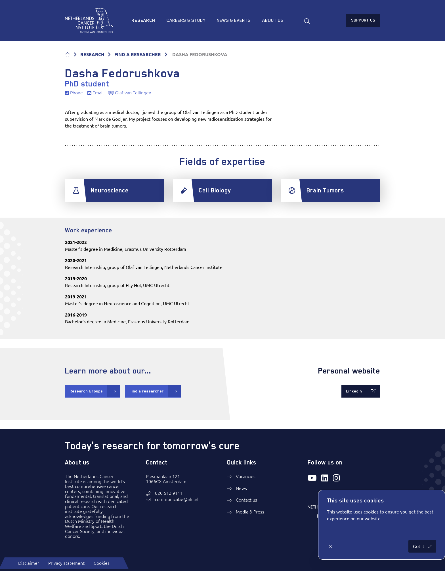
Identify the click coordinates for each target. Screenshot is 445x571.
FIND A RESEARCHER (137, 54)
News (241, 488)
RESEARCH (92, 54)
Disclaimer (28, 563)
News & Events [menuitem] (234, 20)
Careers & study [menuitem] (186, 20)
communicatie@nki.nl (176, 499)
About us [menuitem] (273, 20)
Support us (363, 20)
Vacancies (245, 476)
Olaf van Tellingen (129, 92)
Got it (419, 546)
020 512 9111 (169, 493)
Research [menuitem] (143, 20)
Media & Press (250, 511)
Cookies (102, 563)
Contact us (246, 499)
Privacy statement (66, 563)
